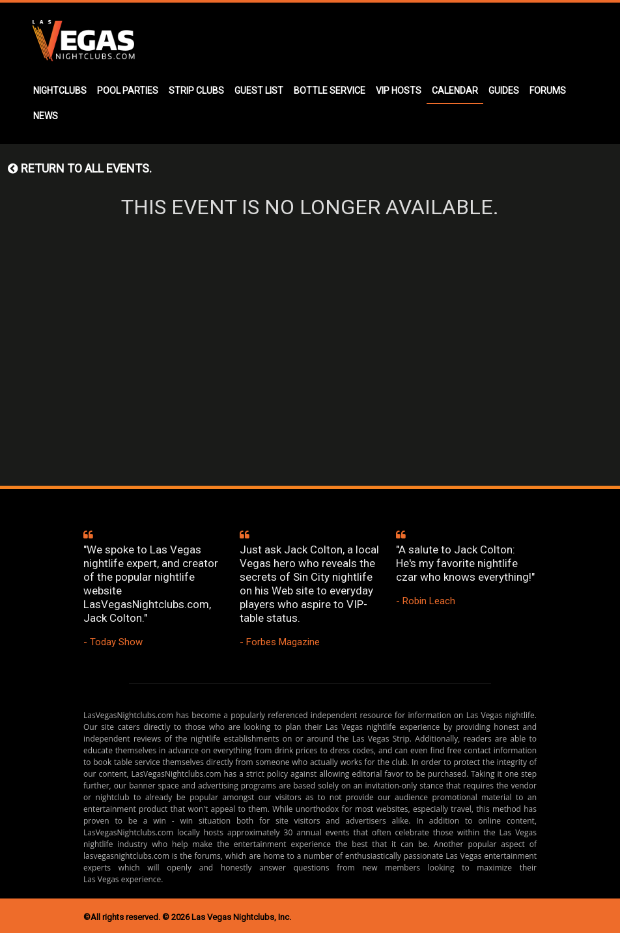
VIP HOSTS (398, 90)
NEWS (45, 116)
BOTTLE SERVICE (329, 90)
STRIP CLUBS (196, 90)
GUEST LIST (258, 90)
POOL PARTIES (127, 90)
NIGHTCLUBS (60, 90)
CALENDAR (455, 90)
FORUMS (547, 90)
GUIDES (503, 90)
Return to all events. (80, 168)
